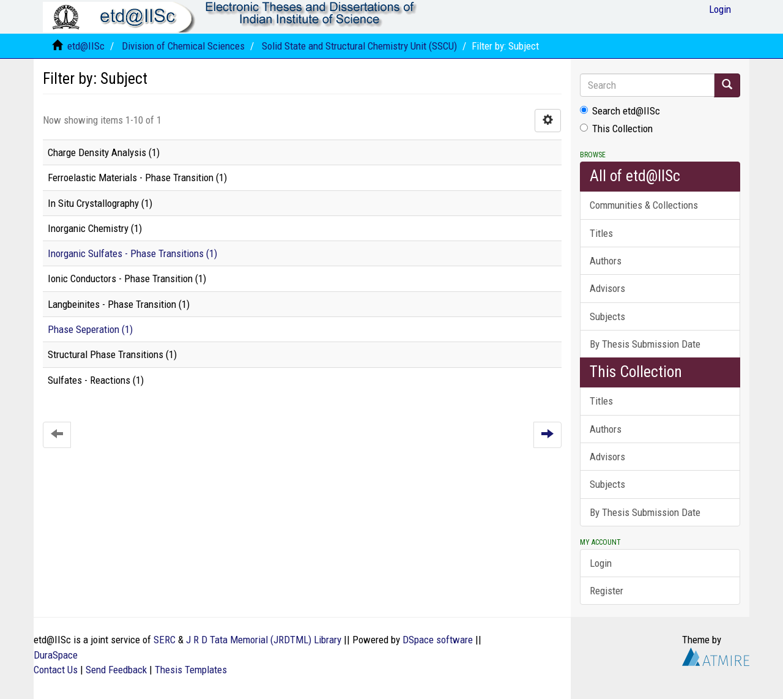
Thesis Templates (191, 669)
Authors (606, 261)
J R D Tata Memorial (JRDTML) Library (263, 640)
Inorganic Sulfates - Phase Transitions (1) (132, 253)
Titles (601, 233)
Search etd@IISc (620, 111)
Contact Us (56, 669)
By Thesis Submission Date (645, 344)
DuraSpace (56, 655)
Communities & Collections (644, 205)
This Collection (616, 128)
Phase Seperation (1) (90, 329)
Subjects (607, 316)
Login (601, 563)
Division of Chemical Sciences (183, 46)
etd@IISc (86, 46)
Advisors (607, 288)
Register (606, 591)
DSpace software (438, 640)
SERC (165, 640)
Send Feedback (116, 669)
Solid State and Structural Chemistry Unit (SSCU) (359, 46)
